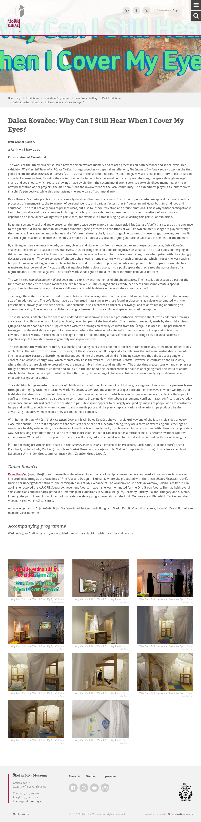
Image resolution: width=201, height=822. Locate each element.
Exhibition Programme (57, 98)
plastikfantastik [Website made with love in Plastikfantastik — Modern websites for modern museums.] (184, 814)
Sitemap (91, 776)
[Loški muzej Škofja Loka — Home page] (16, 17)
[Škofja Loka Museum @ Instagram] (83, 787)
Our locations (21, 814)
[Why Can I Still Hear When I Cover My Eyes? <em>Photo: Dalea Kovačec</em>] (36, 578)
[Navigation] (196, 5)
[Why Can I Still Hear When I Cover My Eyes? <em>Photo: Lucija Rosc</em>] (100, 578)
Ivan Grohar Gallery (86, 98)
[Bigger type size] (127, 10)
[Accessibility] (146, 10)
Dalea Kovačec (17, 474)
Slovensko (163, 10)
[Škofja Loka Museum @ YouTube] (94, 787)
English (177, 10)
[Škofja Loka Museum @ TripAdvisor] (105, 787)
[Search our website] (196, 16)
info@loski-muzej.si (29, 801)
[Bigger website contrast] (136, 10)
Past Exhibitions (111, 98)
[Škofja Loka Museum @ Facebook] (73, 787)
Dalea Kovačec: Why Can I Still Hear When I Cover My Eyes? (48, 102)
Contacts (74, 776)
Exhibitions (32, 98)
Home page (14, 98)
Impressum (109, 776)
